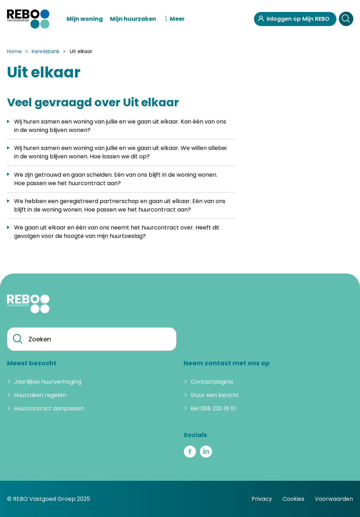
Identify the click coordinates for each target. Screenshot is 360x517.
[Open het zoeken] (346, 19)
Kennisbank (46, 51)
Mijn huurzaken (133, 19)
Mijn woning (85, 19)
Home (14, 51)
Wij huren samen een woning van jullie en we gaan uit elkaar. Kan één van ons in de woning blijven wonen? (120, 126)
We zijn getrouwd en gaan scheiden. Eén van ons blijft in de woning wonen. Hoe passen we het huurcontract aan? (115, 179)
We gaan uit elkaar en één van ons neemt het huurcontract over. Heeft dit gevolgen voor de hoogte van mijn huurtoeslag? (116, 231)
